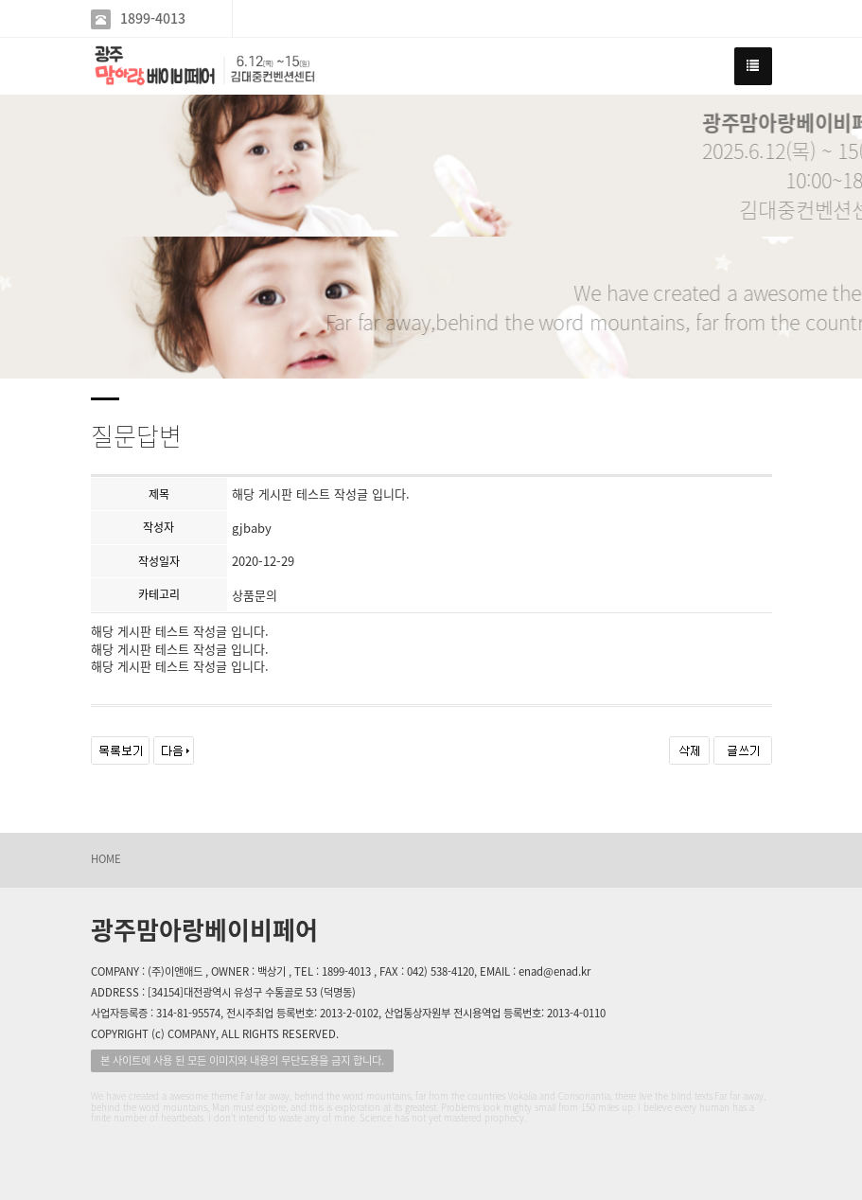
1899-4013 (152, 18)
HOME (106, 859)
